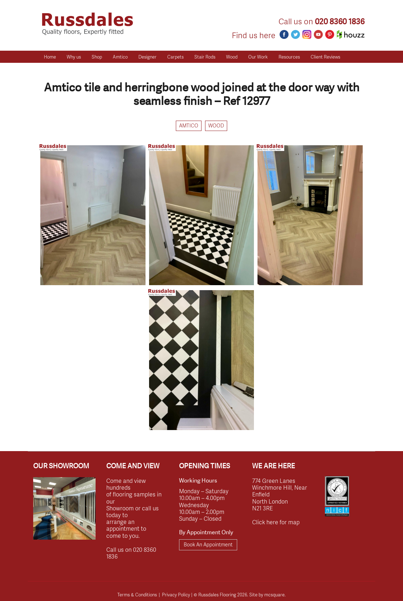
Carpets (175, 57)
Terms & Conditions (137, 594)
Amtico (120, 57)
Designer (147, 57)
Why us (74, 57)
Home (50, 57)
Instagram (306, 34)
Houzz (350, 34)
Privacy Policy (176, 594)
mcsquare (274, 594)
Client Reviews (325, 57)
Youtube (318, 34)
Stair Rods (204, 57)
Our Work (258, 57)
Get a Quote (56, 69)
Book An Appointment (208, 544)
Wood (232, 57)
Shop (97, 57)
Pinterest (329, 34)
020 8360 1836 (339, 21)
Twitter (295, 34)
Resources (289, 57)
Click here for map (276, 522)
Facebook (284, 34)
